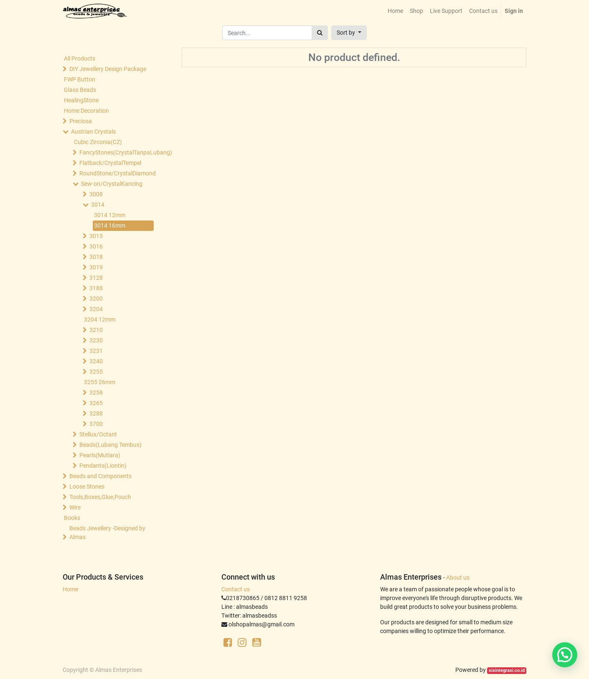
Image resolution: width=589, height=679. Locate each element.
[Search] (320, 32)
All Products (79, 58)
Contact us (235, 589)
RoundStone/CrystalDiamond (117, 173)
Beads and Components (100, 476)
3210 (96, 330)
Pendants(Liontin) (103, 465)
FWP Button (79, 79)
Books (72, 517)
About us (458, 577)
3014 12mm (109, 215)
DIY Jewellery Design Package (107, 69)
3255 (96, 371)
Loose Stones (86, 486)
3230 (96, 340)
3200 (96, 298)
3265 (96, 403)
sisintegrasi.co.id (507, 670)
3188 (96, 288)
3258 (96, 392)
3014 (97, 204)
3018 (96, 256)
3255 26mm (99, 382)
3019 (96, 267)
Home (70, 589)
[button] (349, 32)
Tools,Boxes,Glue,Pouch (100, 497)
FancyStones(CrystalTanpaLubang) (117, 152)
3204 (96, 309)
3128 (96, 277)
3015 (96, 236)
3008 (96, 194)
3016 (96, 246)
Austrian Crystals (93, 131)
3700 (96, 424)
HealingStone (81, 100)
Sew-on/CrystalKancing (111, 183)
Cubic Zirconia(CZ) (98, 142)
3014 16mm (109, 225)
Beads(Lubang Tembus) (110, 444)
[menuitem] (395, 11)
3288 (96, 413)
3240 (96, 361)
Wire (75, 507)
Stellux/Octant (98, 434)
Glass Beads (80, 89)
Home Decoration (86, 110)
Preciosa (80, 121)
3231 (96, 350)
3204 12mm (99, 319)
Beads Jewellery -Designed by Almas (107, 532)
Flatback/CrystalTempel (110, 163)
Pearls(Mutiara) (99, 455)
